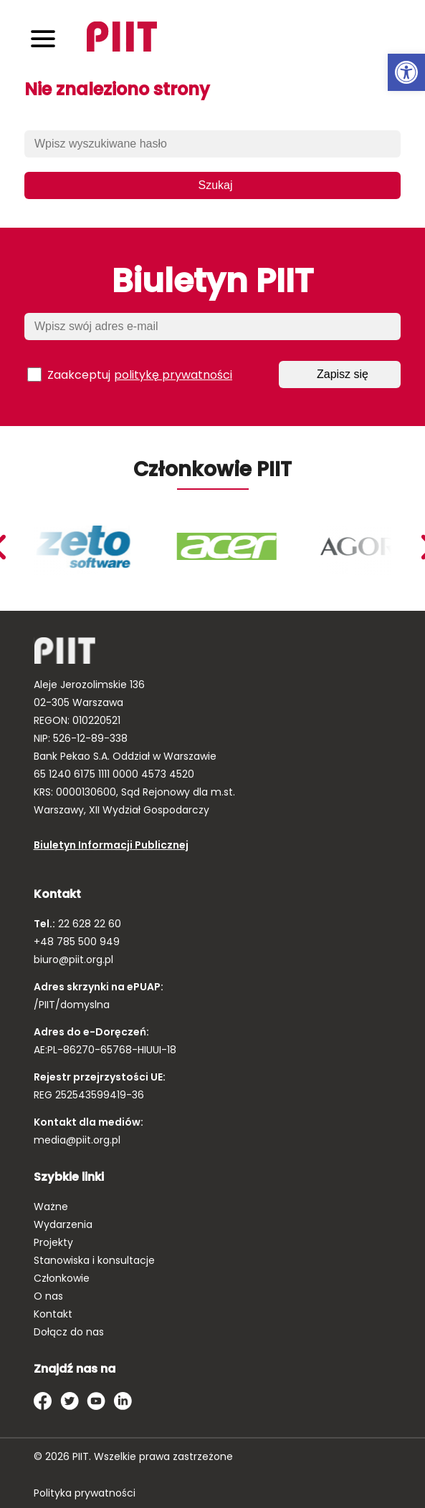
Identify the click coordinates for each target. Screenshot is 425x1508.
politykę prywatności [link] (173, 375)
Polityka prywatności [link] (84, 1493)
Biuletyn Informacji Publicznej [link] (111, 845)
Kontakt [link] (53, 1314)
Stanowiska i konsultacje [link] (94, 1260)
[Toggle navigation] (43, 38)
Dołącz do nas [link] (69, 1332)
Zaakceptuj (129, 374)
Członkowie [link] (62, 1278)
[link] (406, 72)
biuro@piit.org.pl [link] (73, 959)
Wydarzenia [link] (63, 1224)
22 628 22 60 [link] (88, 924)
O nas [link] (48, 1296)
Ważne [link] (51, 1206)
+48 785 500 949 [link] (77, 941)
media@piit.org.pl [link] (77, 1140)
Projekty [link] (53, 1242)
